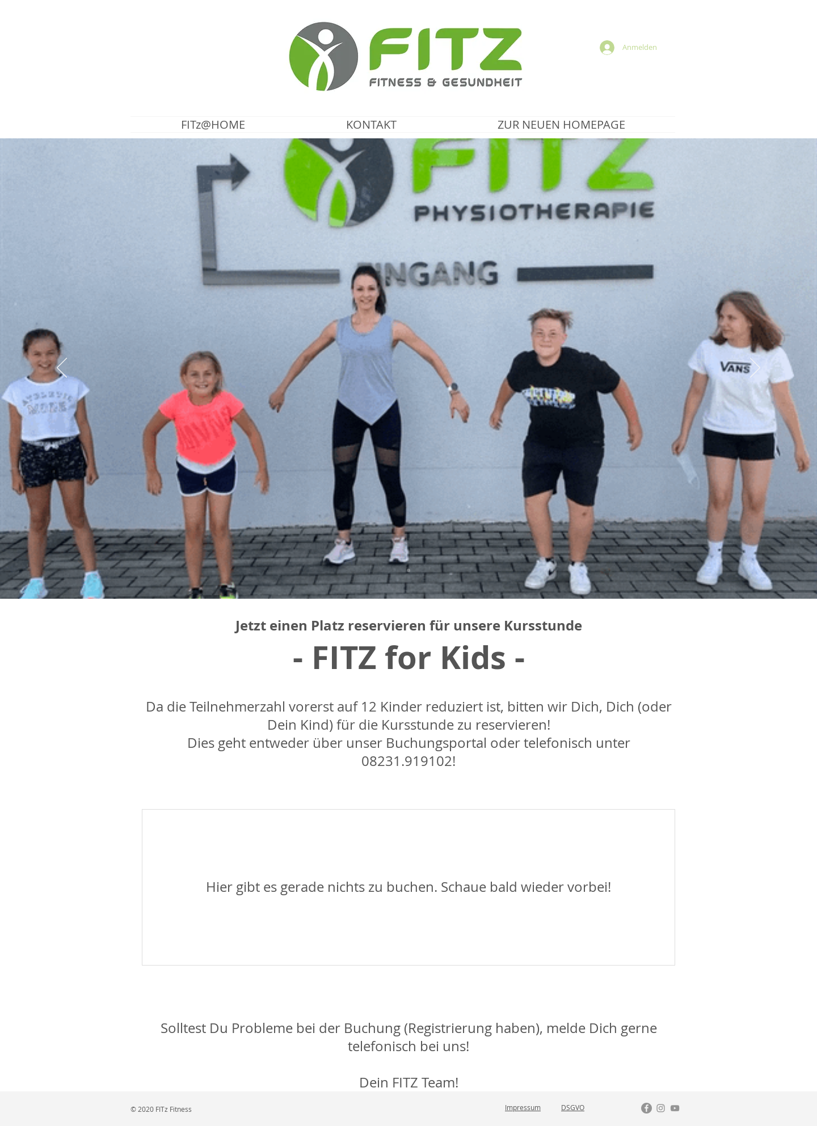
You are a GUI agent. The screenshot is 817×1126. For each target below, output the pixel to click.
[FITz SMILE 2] (408, 570)
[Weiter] (755, 368)
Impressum (523, 1107)
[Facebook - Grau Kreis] (646, 1108)
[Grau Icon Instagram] (660, 1108)
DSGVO (572, 1107)
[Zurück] (62, 368)
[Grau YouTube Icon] (674, 1108)
